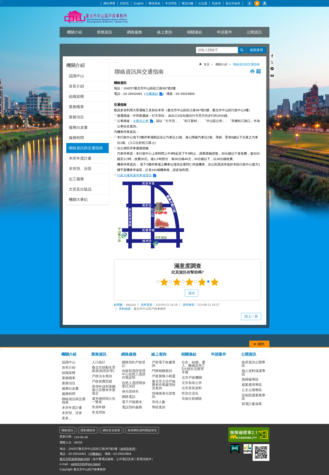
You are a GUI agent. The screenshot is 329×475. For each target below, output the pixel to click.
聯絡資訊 (67, 430)
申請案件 (224, 32)
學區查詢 (158, 407)
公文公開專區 (252, 390)
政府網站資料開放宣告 (142, 430)
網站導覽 (109, 3)
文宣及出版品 (80, 189)
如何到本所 (127, 448)
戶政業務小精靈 (163, 376)
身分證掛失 (130, 391)
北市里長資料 (192, 388)
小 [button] (249, 3)
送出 (181, 293)
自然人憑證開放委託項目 (133, 384)
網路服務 (134, 32)
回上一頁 (251, 316)
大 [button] (264, 3)
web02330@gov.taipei (86, 464)
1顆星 (164, 282)
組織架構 (76, 96)
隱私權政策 (88, 430)
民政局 (216, 3)
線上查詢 (164, 32)
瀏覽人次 (65, 442)
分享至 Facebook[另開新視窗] (272, 56)
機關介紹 (74, 32)
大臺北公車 (141, 121)
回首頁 (124, 3)
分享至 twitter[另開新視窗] (272, 62)
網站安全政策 (111, 430)
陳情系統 (154, 3)
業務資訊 (104, 32)
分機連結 (151, 93)
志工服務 (76, 179)
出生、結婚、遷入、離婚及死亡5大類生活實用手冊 (193, 367)
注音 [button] (258, 71)
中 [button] (257, 3)
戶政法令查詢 (102, 376)
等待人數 (158, 402)
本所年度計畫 (80, 158)
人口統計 (98, 362)
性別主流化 (190, 393)
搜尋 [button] (241, 50)
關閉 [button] (261, 344)
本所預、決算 (80, 169)
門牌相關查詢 (162, 371)
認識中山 (76, 76)
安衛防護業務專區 (253, 396)
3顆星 (189, 282)
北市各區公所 (192, 383)
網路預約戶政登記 (133, 363)
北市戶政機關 (192, 377)
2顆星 (177, 282)
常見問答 (171, 3)
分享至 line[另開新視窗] (272, 69)
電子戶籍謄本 (132, 402)
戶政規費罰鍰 (102, 381)
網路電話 (128, 396)
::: (1, 2)
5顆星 (215, 282)
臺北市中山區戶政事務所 (96, 16)
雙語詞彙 (187, 3)
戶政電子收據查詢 (163, 363)
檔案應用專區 (252, 384)
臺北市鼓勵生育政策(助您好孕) (103, 369)
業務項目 (76, 117)
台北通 (202, 3)
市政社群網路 (192, 398)
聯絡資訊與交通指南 (86, 148)
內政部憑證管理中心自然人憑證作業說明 (133, 374)
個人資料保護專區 (253, 372)
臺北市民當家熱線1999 (75, 459)
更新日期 (65, 436)
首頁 (207, 64)
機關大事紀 (78, 199)
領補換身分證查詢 (163, 395)
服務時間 (76, 138)
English (139, 3)
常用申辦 (98, 407)
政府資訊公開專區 (253, 363)
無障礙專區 (250, 379)
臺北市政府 (233, 3)
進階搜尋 (256, 50)
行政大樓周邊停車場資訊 (134, 175)
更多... (66, 418)
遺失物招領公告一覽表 (103, 400)
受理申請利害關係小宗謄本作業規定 (103, 390)
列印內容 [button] (252, 71)
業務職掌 (76, 107)
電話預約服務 (132, 407)
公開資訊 (254, 32)
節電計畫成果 (252, 404)
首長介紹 (76, 86)
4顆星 (202, 282)
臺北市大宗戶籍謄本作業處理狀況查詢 (163, 385)
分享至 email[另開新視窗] (272, 75)
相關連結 (194, 32)
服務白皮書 (78, 127)
